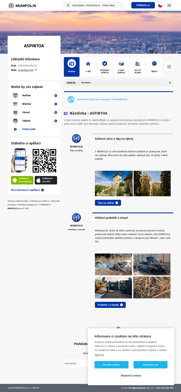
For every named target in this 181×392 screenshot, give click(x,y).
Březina (21, 104)
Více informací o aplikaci (27, 190)
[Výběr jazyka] (160, 5)
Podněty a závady (110, 304)
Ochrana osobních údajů (18, 201)
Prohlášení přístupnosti (27, 205)
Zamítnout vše (150, 364)
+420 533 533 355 (164, 388)
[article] (118, 170)
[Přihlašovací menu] (143, 5)
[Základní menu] (169, 5)
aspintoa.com (25, 70)
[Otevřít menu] (169, 66)
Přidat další (23, 129)
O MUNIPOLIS (44, 205)
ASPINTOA (71, 83)
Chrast (21, 112)
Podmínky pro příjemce (39, 201)
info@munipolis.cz (138, 388)
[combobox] (94, 5)
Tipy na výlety (108, 202)
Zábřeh (21, 121)
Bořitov (21, 95)
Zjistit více (99, 355)
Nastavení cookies (131, 375)
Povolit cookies (111, 364)
